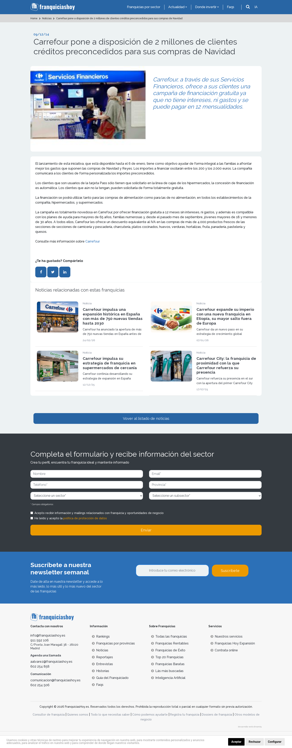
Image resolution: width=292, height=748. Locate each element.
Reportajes (102, 657)
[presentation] (167, 587)
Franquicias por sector (143, 7)
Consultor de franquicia (49, 714)
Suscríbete (230, 570)
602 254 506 (39, 685)
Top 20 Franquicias (167, 657)
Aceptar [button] (236, 741)
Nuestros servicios (226, 636)
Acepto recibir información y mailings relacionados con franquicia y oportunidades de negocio (99, 513)
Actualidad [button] (176, 7)
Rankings (101, 636)
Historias (100, 671)
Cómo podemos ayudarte (150, 714)
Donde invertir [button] (205, 7)
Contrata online (224, 650)
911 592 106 (39, 640)
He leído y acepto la (70, 518)
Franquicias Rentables (170, 643)
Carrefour (92, 241)
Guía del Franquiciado (110, 678)
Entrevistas (102, 664)
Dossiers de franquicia (217, 714)
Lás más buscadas (167, 671)
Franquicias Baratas (168, 664)
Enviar (146, 530)
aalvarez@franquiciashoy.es (51, 662)
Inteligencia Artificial (168, 678)
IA (256, 7)
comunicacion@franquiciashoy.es (55, 680)
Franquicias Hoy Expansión (232, 643)
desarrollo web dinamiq (250, 727)
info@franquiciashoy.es (47, 635)
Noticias (100, 650)
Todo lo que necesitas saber (110, 714)
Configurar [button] (274, 741)
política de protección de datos (85, 518)
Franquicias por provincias (113, 643)
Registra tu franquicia (184, 714)
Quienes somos (77, 714)
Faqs (230, 7)
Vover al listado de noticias (146, 418)
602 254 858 (39, 666)
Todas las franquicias (169, 636)
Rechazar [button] (255, 741)
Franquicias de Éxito (168, 650)
